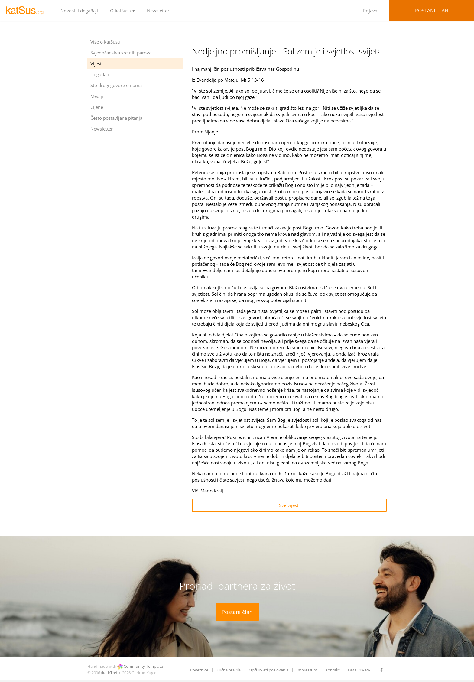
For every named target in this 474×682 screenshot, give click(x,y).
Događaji (99, 74)
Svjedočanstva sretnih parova (120, 53)
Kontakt (332, 670)
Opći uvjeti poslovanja (268, 670)
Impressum (307, 670)
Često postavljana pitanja (116, 118)
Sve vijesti (289, 505)
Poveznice (199, 670)
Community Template (143, 666)
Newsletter (158, 11)
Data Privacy (359, 670)
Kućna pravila (228, 670)
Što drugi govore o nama (116, 85)
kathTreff (110, 672)
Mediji (96, 96)
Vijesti (96, 63)
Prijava (370, 11)
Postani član (431, 10)
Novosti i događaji (79, 11)
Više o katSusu (105, 42)
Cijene (96, 107)
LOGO (27, 11)
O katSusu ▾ (122, 11)
